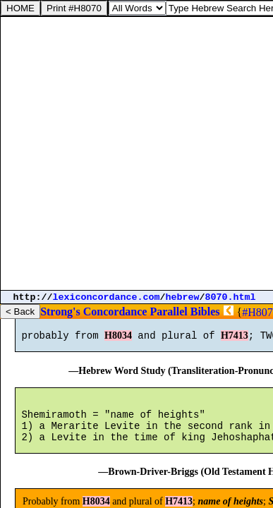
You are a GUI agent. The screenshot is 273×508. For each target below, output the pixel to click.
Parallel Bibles (184, 312)
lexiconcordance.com (106, 297)
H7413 (234, 342)
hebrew (183, 297)
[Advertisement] (136, 153)
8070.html (230, 297)
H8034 (118, 342)
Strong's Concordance (93, 312)
